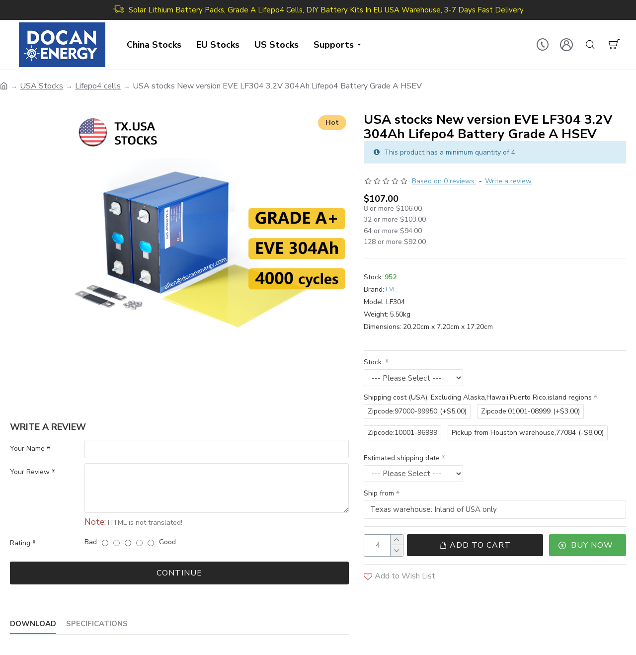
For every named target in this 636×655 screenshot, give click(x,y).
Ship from (379, 493)
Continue (179, 573)
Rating (20, 543)
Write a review (508, 181)
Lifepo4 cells (98, 86)
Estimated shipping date (402, 458)
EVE (391, 289)
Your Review (30, 472)
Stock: (373, 362)
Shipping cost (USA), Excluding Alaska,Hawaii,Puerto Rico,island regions (478, 397)
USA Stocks (41, 86)
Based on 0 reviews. (444, 181)
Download (33, 624)
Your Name (27, 448)
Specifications (97, 624)
